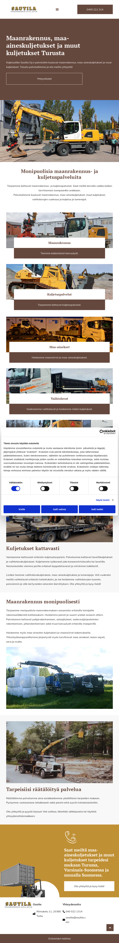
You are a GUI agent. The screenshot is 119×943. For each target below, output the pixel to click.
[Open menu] (57, 9)
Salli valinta (59, 509)
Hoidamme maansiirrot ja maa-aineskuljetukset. (59, 357)
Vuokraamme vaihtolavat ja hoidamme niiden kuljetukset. (59, 409)
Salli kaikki (97, 509)
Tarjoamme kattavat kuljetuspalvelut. (59, 304)
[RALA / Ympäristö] (94, 922)
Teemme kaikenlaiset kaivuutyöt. (59, 253)
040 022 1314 (74, 911)
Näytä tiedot (103, 500)
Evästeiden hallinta (59, 938)
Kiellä (22, 509)
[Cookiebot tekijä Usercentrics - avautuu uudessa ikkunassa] (101, 432)
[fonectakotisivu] (94, 909)
